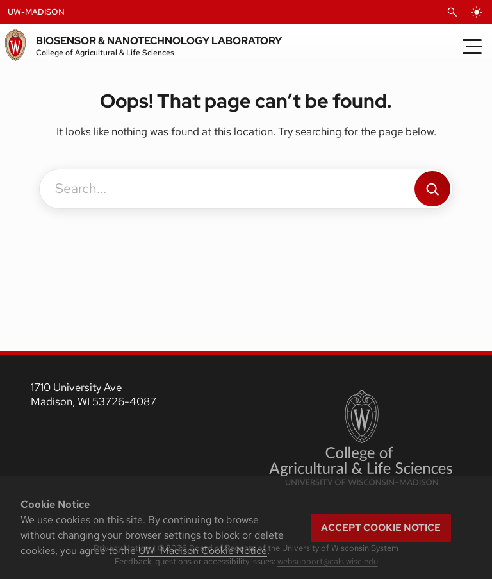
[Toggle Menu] (472, 46)
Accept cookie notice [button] (381, 527)
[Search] (432, 188)
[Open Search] (452, 12)
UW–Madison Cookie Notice (202, 550)
